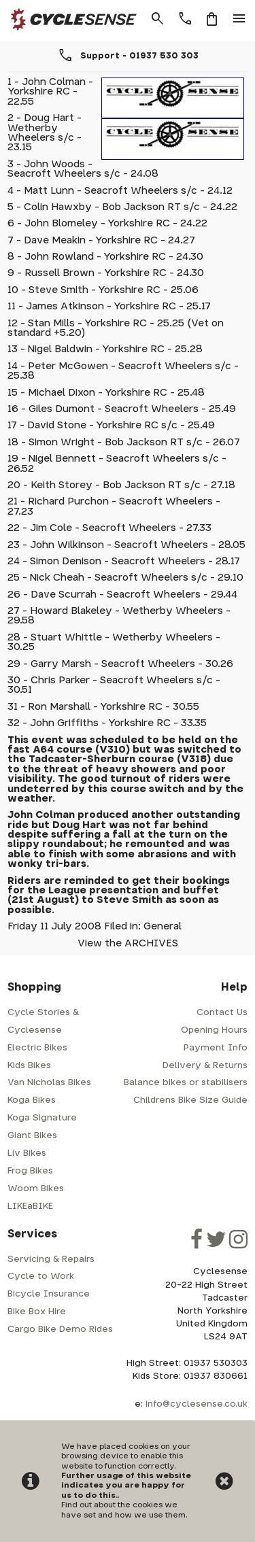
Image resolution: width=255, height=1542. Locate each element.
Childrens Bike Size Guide (190, 1100)
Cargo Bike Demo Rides (60, 1329)
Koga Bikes (31, 1100)
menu (239, 19)
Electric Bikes (37, 1048)
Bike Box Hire (36, 1311)
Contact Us (222, 1012)
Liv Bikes (26, 1153)
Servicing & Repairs (51, 1259)
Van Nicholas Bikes (49, 1082)
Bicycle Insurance (48, 1294)
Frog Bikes (30, 1171)
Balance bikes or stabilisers (186, 1082)
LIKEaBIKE (30, 1206)
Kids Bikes (29, 1065)
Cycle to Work (40, 1276)
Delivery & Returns (205, 1065)
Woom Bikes (35, 1188)
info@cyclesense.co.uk (197, 1404)
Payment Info (216, 1048)
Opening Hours (214, 1030)
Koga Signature (42, 1118)
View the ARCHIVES (128, 943)
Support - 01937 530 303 (139, 56)
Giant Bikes (32, 1135)
